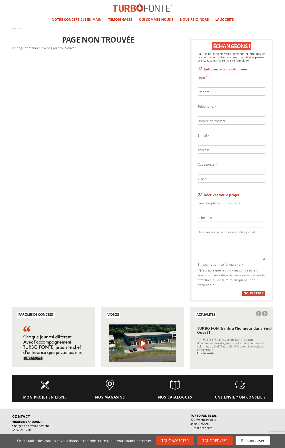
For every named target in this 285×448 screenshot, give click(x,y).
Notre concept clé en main (77, 19)
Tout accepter (175, 440)
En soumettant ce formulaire (220, 264)
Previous (259, 313)
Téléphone (207, 106)
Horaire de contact (211, 121)
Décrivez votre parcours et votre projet (226, 232)
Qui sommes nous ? (156, 19)
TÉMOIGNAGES (120, 19)
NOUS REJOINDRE (194, 19)
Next (264, 313)
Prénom (203, 92)
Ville (202, 179)
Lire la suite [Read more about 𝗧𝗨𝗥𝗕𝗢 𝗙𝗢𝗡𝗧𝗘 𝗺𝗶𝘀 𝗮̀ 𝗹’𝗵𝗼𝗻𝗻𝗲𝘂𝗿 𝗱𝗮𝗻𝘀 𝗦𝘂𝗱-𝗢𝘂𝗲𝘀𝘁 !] (205, 353)
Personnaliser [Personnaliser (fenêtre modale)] (253, 440)
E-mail (204, 135)
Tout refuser (215, 440)
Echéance (205, 218)
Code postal (208, 164)
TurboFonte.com (201, 428)
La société (224, 19)
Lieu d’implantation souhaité (219, 203)
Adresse (204, 150)
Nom (203, 77)
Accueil (17, 28)
